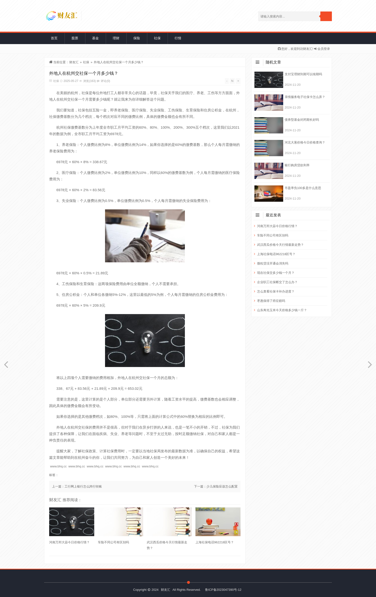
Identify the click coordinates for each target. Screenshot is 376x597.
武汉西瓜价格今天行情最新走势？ (167, 545)
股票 (74, 38)
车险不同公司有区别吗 (113, 542)
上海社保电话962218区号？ (214, 542)
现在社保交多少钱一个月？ (275, 273)
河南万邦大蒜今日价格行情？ (69, 542)
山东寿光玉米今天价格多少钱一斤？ (282, 310)
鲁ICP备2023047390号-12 (223, 589)
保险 (136, 38)
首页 (54, 38)
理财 (116, 38)
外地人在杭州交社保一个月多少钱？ (119, 62)
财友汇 (74, 62)
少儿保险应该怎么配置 (222, 486)
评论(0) (105, 81)
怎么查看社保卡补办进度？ (275, 291)
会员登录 (323, 49)
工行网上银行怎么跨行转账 (83, 486)
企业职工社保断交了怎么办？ (277, 282)
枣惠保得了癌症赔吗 (271, 301)
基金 (95, 38)
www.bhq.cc (58, 466)
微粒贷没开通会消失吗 (272, 263)
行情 (178, 38)
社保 (157, 38)
